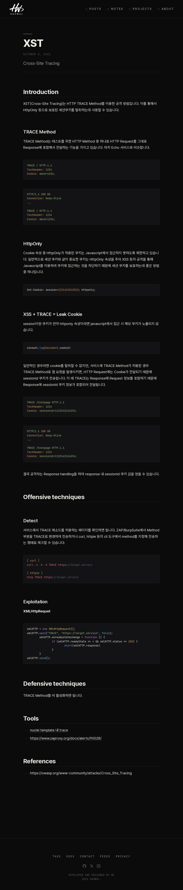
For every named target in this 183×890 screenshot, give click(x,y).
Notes (117, 8)
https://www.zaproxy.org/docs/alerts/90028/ (65, 738)
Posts (95, 8)
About (168, 8)
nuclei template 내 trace (49, 730)
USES (70, 856)
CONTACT (87, 856)
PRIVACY (123, 856)
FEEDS (105, 856)
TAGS (57, 856)
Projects (142, 8)
